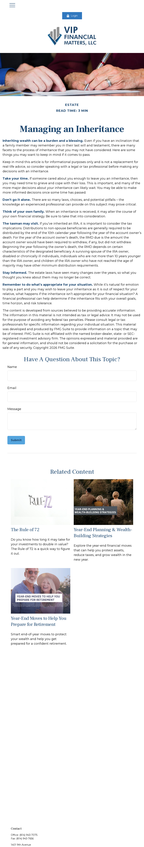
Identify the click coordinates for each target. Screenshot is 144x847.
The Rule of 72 (25, 530)
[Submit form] (16, 440)
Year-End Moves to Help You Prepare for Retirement (38, 621)
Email (11, 388)
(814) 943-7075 (28, 834)
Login (72, 15)
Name (12, 367)
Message (14, 409)
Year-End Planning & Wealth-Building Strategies (103, 533)
